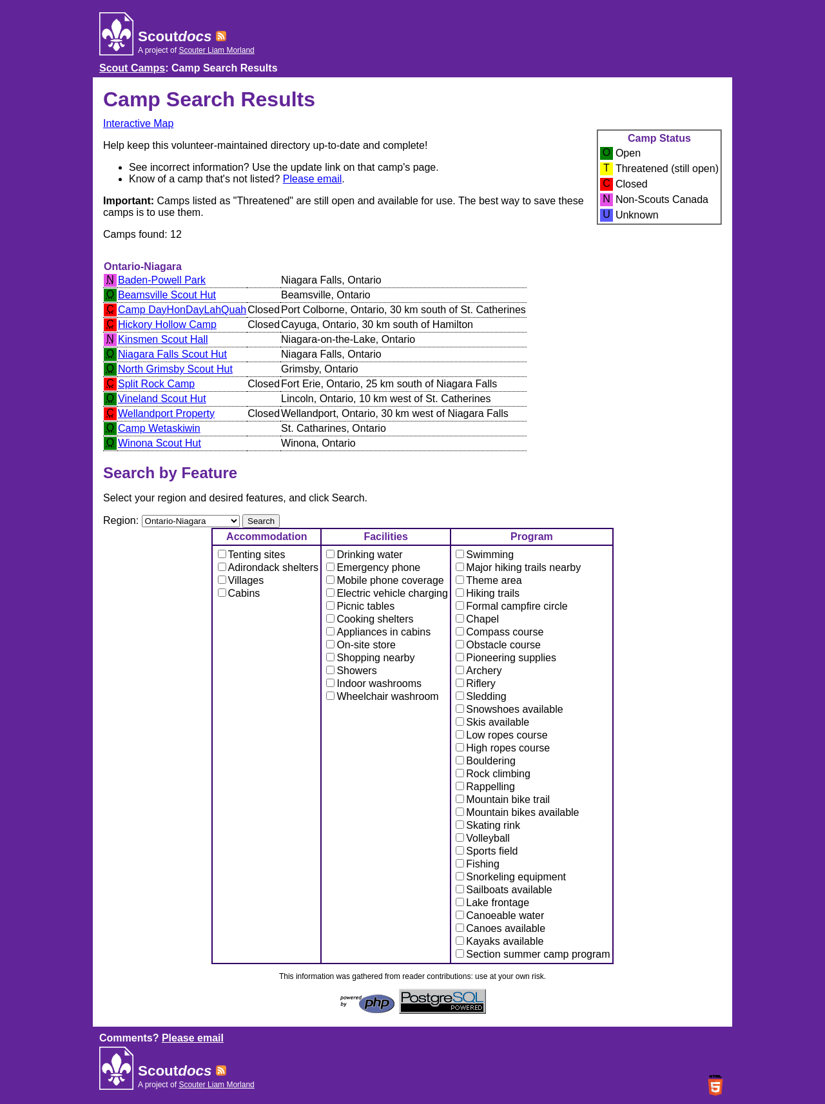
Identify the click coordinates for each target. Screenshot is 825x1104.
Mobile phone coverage (384, 580)
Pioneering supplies (506, 657)
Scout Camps (132, 68)
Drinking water (364, 554)
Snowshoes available (509, 709)
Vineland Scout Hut (162, 398)
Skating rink (488, 825)
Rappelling (485, 786)
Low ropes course (501, 735)
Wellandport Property (166, 413)
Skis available (492, 722)
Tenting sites (252, 554)
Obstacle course (498, 644)
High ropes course (503, 747)
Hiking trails (487, 593)
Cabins (239, 593)
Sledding (481, 696)
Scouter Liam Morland (216, 50)
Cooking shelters (369, 619)
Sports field (487, 851)
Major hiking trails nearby (518, 567)
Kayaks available (499, 941)
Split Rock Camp (156, 383)
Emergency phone (373, 567)
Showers (351, 670)
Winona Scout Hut (159, 443)
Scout (174, 36)
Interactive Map (138, 123)
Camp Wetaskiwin (159, 428)
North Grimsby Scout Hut (175, 368)
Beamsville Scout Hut (167, 294)
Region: (122, 520)
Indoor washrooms (374, 683)
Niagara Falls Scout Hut (172, 354)
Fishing (478, 863)
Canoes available (500, 928)
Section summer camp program (533, 954)
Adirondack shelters (268, 567)
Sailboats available (504, 889)
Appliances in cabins (378, 631)
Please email (312, 178)
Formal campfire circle (511, 606)
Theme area (488, 580)
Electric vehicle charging (387, 593)
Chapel (477, 619)
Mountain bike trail (503, 799)
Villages (241, 580)
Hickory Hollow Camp (167, 324)
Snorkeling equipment (511, 876)
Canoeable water (500, 915)
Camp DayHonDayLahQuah (182, 309)
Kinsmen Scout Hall (163, 339)
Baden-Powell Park (162, 280)
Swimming (485, 554)
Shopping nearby (370, 657)
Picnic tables (360, 606)
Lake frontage (492, 902)
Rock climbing (493, 773)
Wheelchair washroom (382, 696)
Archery (478, 670)
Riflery (475, 683)
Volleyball (483, 838)
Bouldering (486, 760)
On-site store (361, 644)
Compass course (499, 631)
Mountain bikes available (517, 812)
